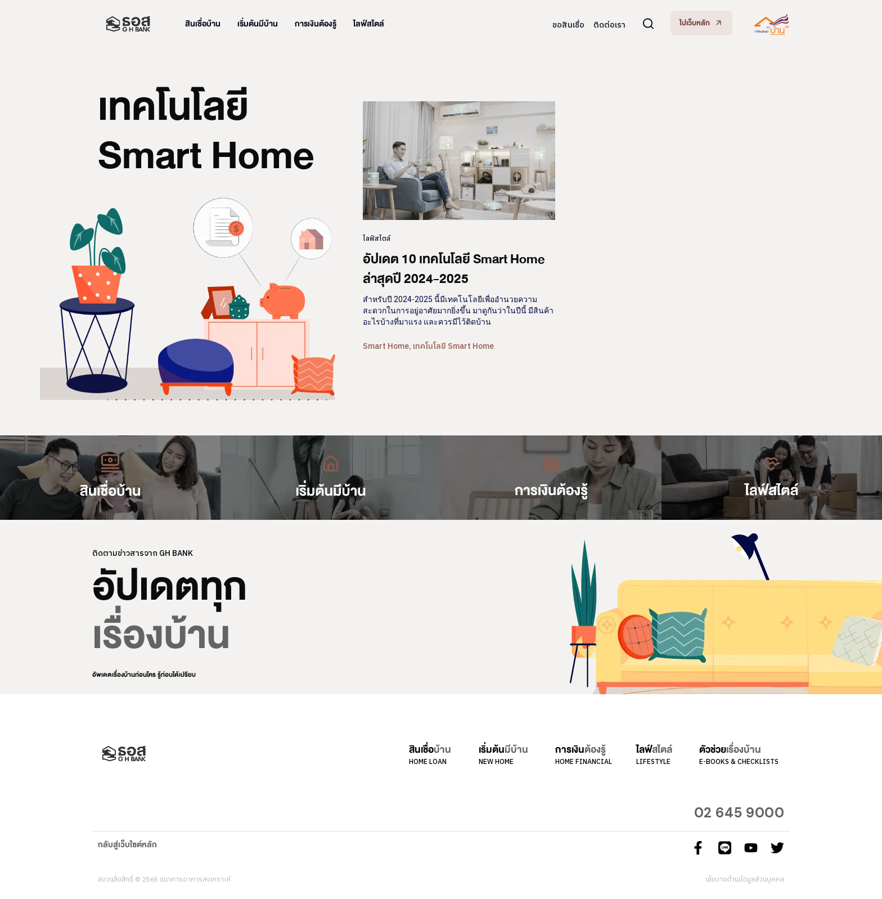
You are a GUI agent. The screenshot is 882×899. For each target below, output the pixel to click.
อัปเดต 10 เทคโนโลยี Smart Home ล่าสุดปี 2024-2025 (454, 269)
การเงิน (580, 749)
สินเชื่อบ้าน (202, 24)
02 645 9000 (739, 812)
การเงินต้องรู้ (315, 24)
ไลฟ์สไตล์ (368, 24)
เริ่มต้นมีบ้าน (257, 24)
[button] (701, 23)
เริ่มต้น (503, 749)
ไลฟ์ (654, 749)
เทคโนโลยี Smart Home (453, 346)
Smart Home (386, 346)
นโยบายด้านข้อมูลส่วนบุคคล (744, 879)
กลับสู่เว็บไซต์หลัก (127, 845)
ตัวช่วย (730, 749)
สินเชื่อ (430, 749)
